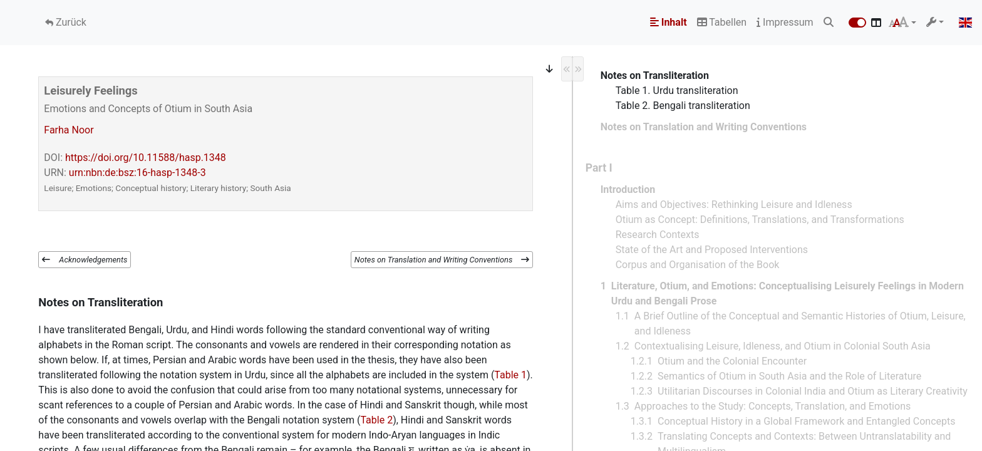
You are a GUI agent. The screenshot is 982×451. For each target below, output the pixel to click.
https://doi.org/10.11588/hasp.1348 (145, 157)
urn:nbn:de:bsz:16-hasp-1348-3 (137, 173)
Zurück (69, 22)
